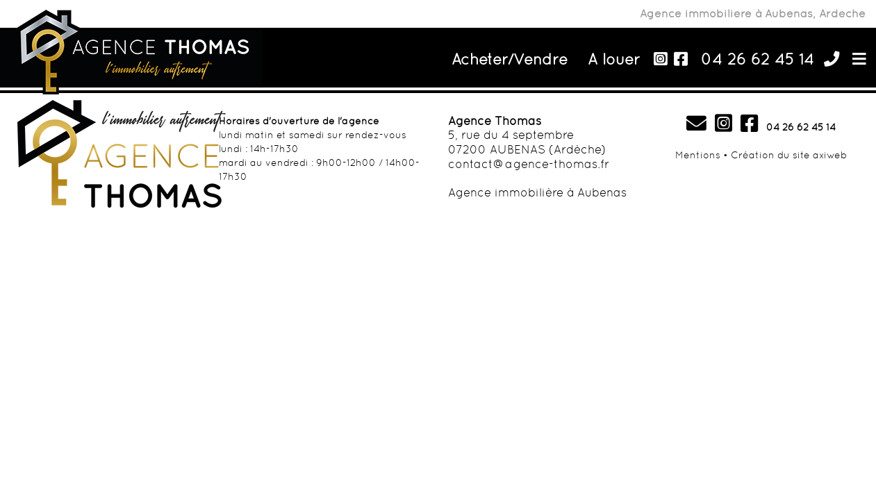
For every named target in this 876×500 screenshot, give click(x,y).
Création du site (770, 154)
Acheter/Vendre (510, 59)
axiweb (830, 154)
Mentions (697, 154)
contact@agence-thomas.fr (528, 164)
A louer (614, 59)
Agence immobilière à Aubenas (537, 192)
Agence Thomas (494, 121)
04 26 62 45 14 (757, 59)
